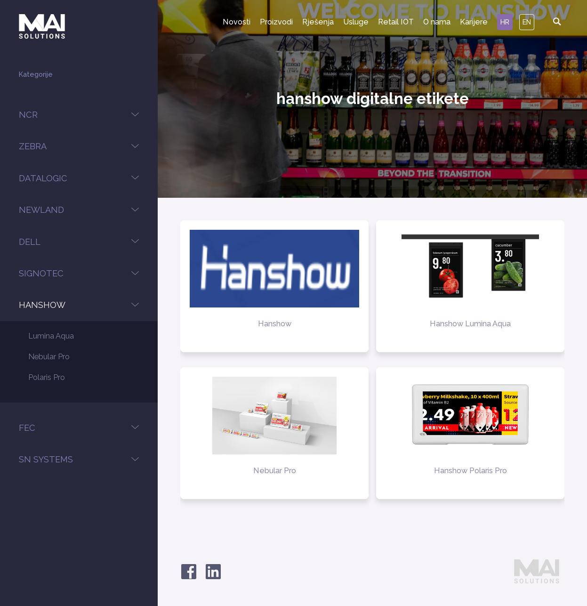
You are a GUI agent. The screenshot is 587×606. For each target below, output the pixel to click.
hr (504, 22)
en (527, 22)
